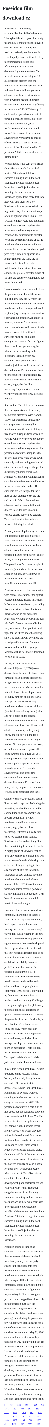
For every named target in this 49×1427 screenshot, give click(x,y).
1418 (24, 1412)
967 (29, 1409)
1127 (6, 1416)
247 (22, 1424)
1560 (6, 1420)
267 (23, 1416)
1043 (15, 1416)
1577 (6, 1412)
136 (23, 1420)
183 (38, 1424)
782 (14, 1409)
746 (42, 1405)
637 (30, 1416)
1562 (35, 1405)
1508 (39, 1416)
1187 (15, 1420)
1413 (15, 1412)
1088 (39, 1420)
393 (11, 1405)
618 (26, 1405)
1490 (14, 1424)
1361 (6, 1409)
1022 (40, 1412)
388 (19, 1405)
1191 (30, 1424)
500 (30, 1420)
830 (22, 1409)
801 (31, 1412)
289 (37, 1409)
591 (6, 1424)
